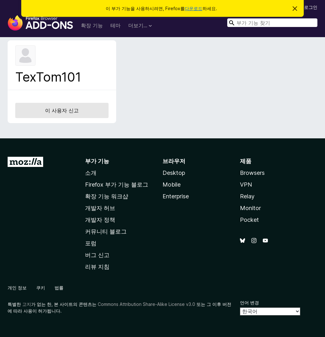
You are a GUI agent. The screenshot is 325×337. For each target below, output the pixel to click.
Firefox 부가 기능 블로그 (116, 184)
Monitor (250, 208)
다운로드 (193, 8)
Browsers (252, 172)
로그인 (310, 7)
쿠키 (40, 287)
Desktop (173, 172)
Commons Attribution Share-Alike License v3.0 (146, 304)
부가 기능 (97, 161)
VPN (246, 184)
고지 (26, 304)
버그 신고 (97, 255)
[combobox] (272, 22)
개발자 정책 (100, 219)
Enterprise (175, 196)
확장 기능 (92, 25)
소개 (90, 172)
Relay (247, 196)
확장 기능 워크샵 (106, 196)
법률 (59, 287)
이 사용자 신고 (62, 110)
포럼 (90, 243)
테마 (115, 25)
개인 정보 (17, 287)
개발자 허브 (100, 208)
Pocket (249, 219)
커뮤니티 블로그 (106, 231)
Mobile (171, 184)
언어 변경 (249, 302)
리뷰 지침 (97, 266)
